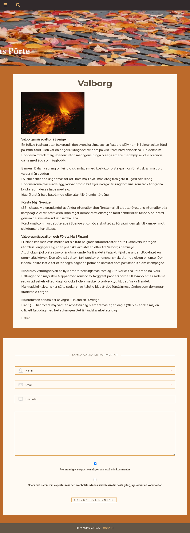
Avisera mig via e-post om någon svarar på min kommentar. (95, 466)
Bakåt (25, 318)
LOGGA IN (108, 528)
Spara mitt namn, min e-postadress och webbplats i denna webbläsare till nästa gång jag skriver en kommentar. (95, 485)
